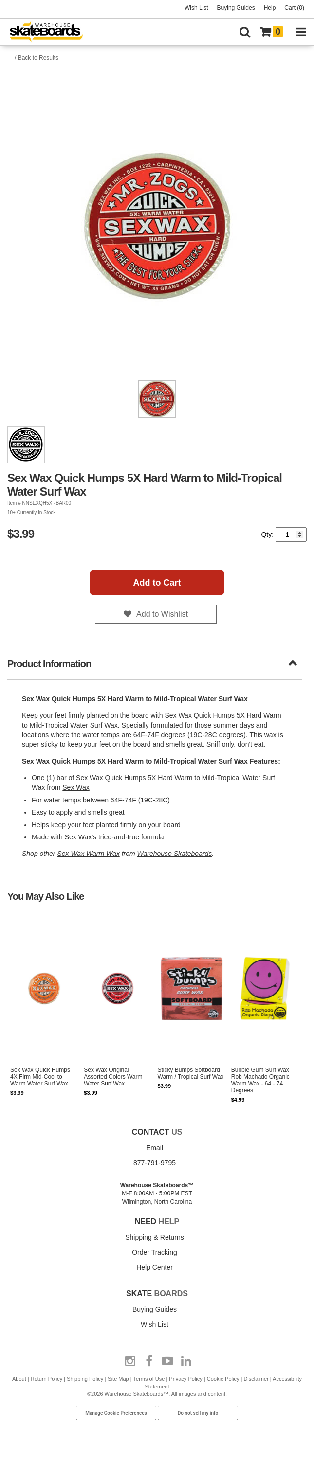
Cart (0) (294, 7)
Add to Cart (157, 582)
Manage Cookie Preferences (116, 1413)
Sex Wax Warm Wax (88, 853)
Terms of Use (149, 1379)
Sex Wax (76, 787)
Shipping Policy (85, 1379)
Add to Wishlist (162, 614)
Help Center (154, 1267)
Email (154, 1148)
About (19, 1379)
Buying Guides (236, 7)
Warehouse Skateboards (174, 853)
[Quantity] (291, 534)
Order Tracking (154, 1252)
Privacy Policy (185, 1379)
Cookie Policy (223, 1379)
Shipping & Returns (154, 1237)
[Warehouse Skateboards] (51, 32)
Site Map (118, 1379)
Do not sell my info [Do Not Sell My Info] (198, 1413)
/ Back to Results (36, 57)
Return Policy (46, 1379)
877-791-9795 (154, 1163)
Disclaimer (255, 1379)
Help (270, 7)
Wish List (196, 7)
